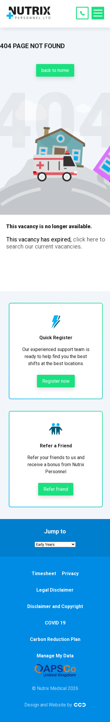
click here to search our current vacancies (55, 243)
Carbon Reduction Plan (55, 639)
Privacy (70, 573)
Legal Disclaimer (55, 590)
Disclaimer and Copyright (55, 606)
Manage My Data (55, 656)
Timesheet (44, 573)
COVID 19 (55, 623)
